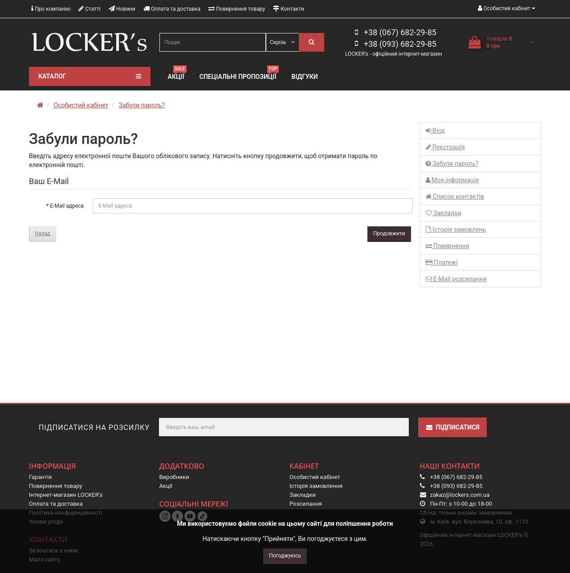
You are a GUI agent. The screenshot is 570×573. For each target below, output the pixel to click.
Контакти (288, 8)
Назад (42, 233)
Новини (122, 8)
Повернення (447, 246)
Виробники (174, 477)
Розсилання (305, 503)
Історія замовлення (315, 486)
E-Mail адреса (67, 206)
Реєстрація (445, 147)
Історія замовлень (456, 229)
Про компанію (50, 8)
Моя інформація (452, 180)
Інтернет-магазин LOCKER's (65, 494)
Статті (89, 8)
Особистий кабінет (80, 105)
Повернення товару (236, 8)
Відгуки (305, 76)
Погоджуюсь (285, 556)
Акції (177, 75)
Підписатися (452, 427)
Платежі (442, 262)
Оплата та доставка (171, 8)
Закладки (444, 213)
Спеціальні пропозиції (239, 75)
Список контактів (455, 196)
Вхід (435, 130)
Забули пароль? (142, 105)
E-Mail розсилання (456, 278)
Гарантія (40, 477)
